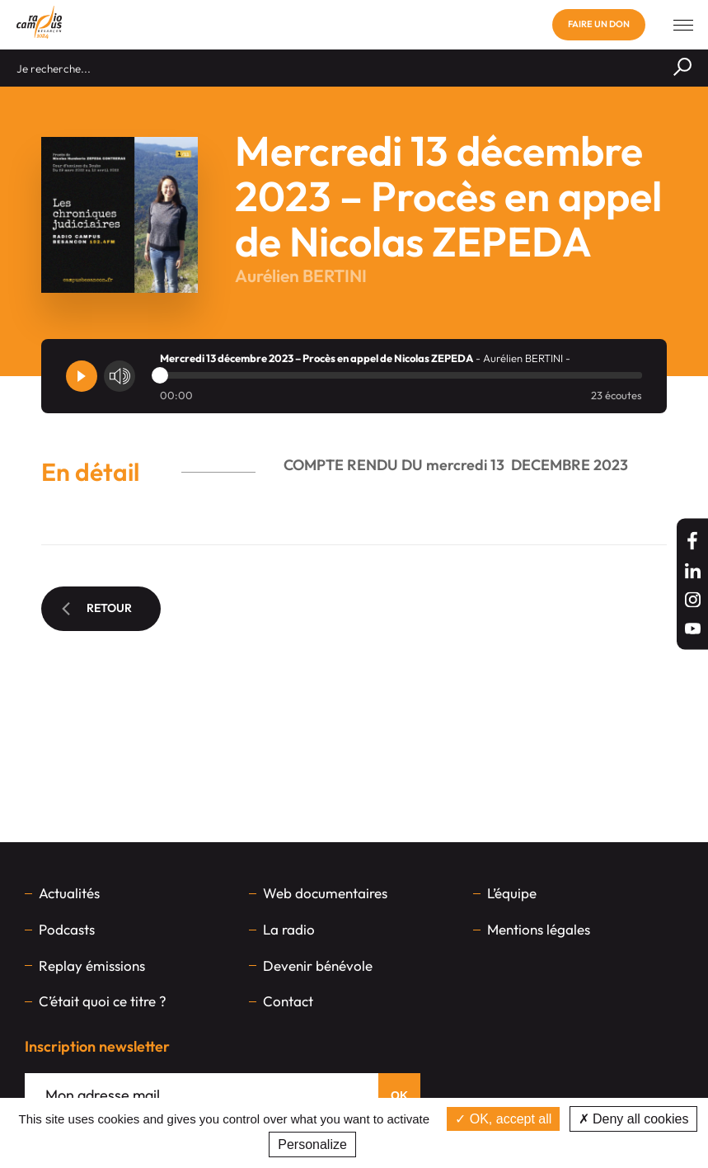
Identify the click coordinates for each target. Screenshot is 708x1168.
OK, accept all (503, 1119)
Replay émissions (92, 965)
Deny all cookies (634, 1119)
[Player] (81, 376)
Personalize (312, 1144)
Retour (97, 607)
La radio (289, 929)
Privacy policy (402, 1144)
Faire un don (599, 24)
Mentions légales (538, 929)
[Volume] (119, 376)
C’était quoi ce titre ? (102, 1001)
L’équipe (512, 893)
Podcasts (67, 929)
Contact (288, 1001)
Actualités (69, 893)
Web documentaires (325, 893)
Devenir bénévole (318, 965)
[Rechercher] (682, 68)
